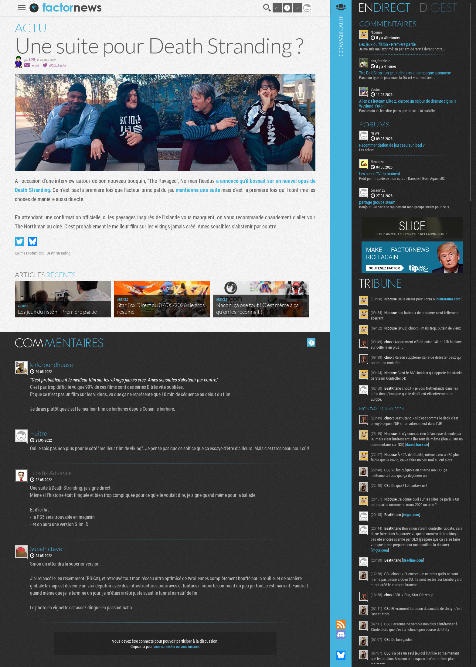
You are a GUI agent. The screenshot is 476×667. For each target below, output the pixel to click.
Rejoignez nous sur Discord (340, 634)
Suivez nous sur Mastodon (340, 644)
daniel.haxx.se (417, 444)
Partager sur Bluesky (32, 241)
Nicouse (376, 32)
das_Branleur (380, 60)
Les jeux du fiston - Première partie (387, 44)
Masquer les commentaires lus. (311, 342)
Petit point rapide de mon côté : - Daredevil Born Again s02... (403, 178)
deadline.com (413, 560)
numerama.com (449, 299)
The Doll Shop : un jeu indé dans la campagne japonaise (405, 72)
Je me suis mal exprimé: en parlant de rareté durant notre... (402, 48)
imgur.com (411, 514)
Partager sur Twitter (19, 241)
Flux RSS (340, 624)
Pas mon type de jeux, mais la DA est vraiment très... (397, 77)
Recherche (267, 7)
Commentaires (387, 23)
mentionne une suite (198, 189)
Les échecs (366, 149)
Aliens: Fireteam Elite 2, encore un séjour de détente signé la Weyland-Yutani (408, 103)
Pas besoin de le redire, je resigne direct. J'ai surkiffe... (398, 110)
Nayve (375, 133)
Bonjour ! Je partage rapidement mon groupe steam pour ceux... (405, 206)
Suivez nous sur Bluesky (340, 655)
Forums (374, 124)
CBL (32, 59)
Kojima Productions (29, 253)
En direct (384, 7)
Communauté (340, 304)
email (35, 65)
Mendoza (377, 161)
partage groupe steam (377, 202)
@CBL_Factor (57, 65)
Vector (375, 89)
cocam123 (378, 190)
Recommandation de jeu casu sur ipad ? (392, 145)
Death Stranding (58, 253)
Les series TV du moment (379, 173)
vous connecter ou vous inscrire (176, 646)
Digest (438, 7)
